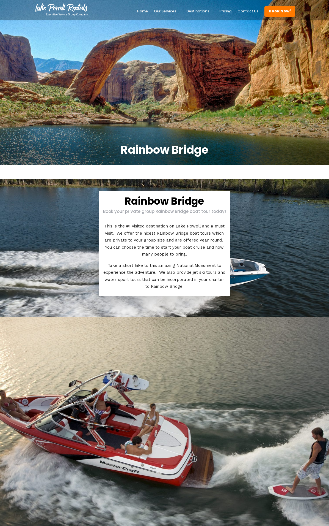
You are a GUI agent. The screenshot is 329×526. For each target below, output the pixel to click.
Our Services (165, 11)
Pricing (225, 11)
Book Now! (280, 11)
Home (142, 11)
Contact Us (247, 11)
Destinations (197, 11)
